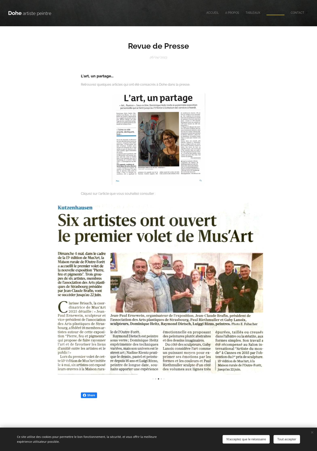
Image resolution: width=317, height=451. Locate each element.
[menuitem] (279, 13)
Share (89, 395)
